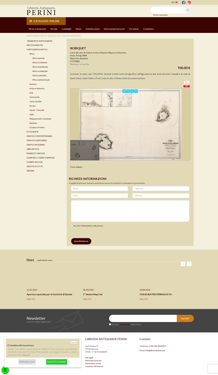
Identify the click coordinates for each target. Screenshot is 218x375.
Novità (53, 28)
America (33, 84)
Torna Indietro (76, 167)
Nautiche (33, 123)
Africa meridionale (40, 67)
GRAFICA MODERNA (36, 145)
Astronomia (34, 97)
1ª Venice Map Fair (93, 294)
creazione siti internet (94, 366)
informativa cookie (93, 363)
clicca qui (26, 355)
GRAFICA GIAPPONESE (37, 140)
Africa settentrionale (41, 80)
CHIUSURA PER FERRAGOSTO (155, 294)
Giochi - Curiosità (37, 110)
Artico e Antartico (37, 88)
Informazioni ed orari (114, 28)
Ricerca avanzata (160, 15)
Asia (31, 93)
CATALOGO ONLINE (44, 21)
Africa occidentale (39, 71)
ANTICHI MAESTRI (35, 45)
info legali (89, 358)
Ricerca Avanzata (37, 28)
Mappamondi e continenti (40, 119)
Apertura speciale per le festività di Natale (49, 294)
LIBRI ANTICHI (33, 149)
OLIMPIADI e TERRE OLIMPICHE (41, 158)
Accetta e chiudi (56, 362)
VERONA (30, 171)
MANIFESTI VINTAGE (36, 153)
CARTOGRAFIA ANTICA (37, 49)
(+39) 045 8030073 (157, 346)
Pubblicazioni (93, 28)
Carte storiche (36, 101)
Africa (32, 54)
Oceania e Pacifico (37, 127)
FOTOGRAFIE (32, 132)
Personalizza (27, 362)
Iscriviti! (185, 318)
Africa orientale (39, 75)
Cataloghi (66, 28)
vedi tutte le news (44, 260)
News (78, 28)
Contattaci (148, 28)
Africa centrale (38, 58)
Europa (33, 106)
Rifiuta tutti (74, 342)
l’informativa (86, 226)
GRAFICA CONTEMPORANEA (39, 136)
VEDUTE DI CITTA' (35, 166)
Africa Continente (39, 62)
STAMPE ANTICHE (35, 162)
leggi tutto (31, 299)
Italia (32, 114)
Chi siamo (134, 28)
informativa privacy (93, 360)
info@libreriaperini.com (155, 350)
